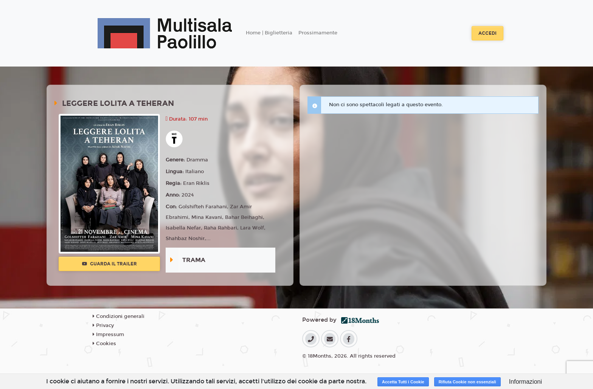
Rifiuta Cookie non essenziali (467, 382)
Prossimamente (317, 33)
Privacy (103, 325)
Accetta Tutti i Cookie (403, 382)
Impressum (108, 335)
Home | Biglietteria (269, 33)
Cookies (104, 344)
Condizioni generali (118, 316)
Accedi (487, 33)
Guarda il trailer (109, 264)
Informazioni (525, 381)
